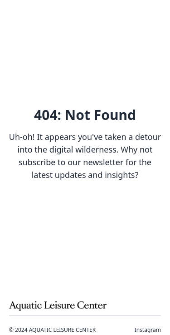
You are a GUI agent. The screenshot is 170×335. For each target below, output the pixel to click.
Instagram (148, 330)
